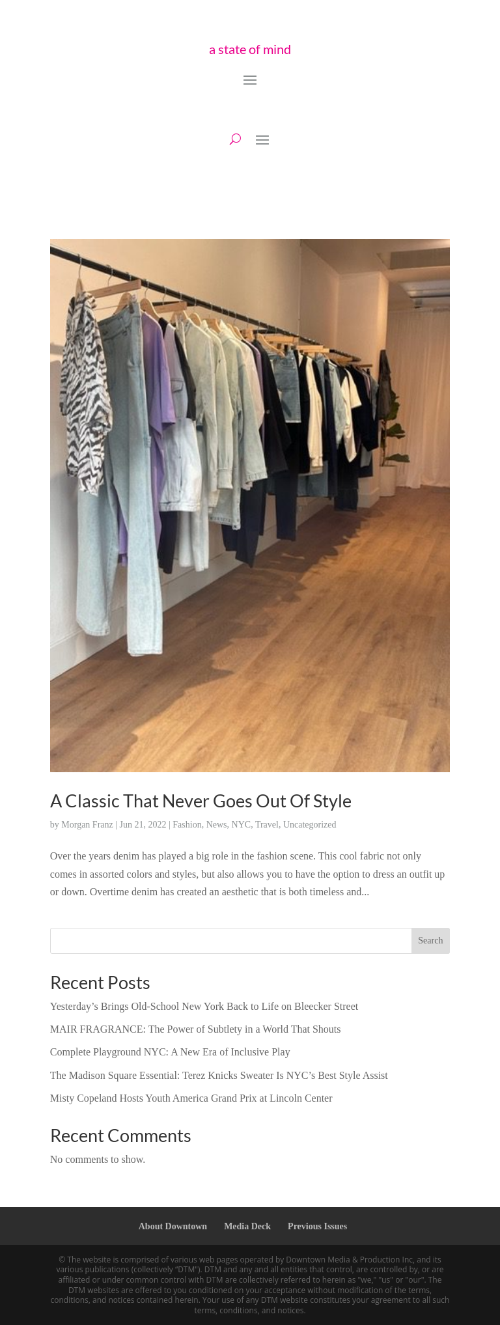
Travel (267, 825)
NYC (241, 825)
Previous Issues (317, 1226)
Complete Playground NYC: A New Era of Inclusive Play (170, 1051)
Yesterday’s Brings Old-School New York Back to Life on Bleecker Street (204, 1006)
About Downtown (173, 1226)
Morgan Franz (87, 825)
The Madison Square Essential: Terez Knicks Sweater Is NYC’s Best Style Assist (219, 1075)
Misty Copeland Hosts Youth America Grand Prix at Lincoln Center (191, 1098)
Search (430, 940)
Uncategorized (310, 825)
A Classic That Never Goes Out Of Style (201, 800)
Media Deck (247, 1226)
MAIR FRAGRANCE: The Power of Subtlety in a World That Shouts (195, 1029)
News (216, 825)
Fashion (187, 825)
